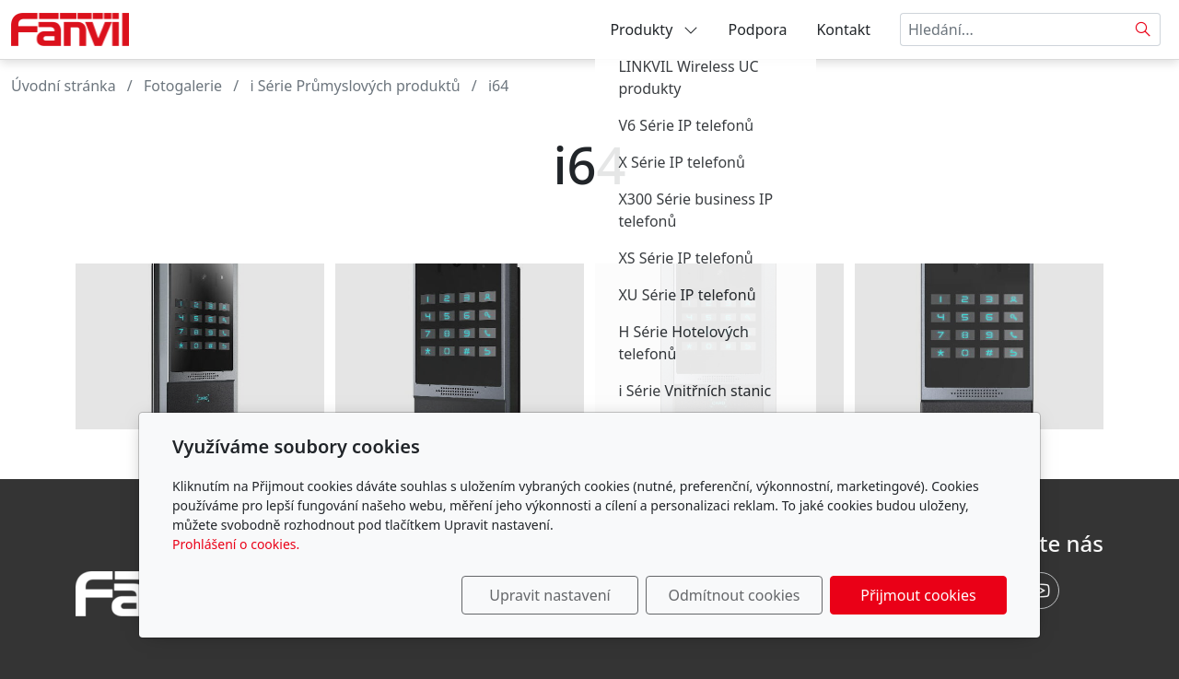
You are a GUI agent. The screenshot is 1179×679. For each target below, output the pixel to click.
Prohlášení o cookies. (235, 544)
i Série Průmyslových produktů (355, 86)
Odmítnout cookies (734, 595)
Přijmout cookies (917, 595)
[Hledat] (1143, 29)
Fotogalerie (183, 86)
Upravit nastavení (549, 595)
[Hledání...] (1013, 29)
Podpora (757, 29)
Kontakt (843, 29)
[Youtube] (1040, 590)
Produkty (654, 29)
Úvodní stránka (63, 86)
